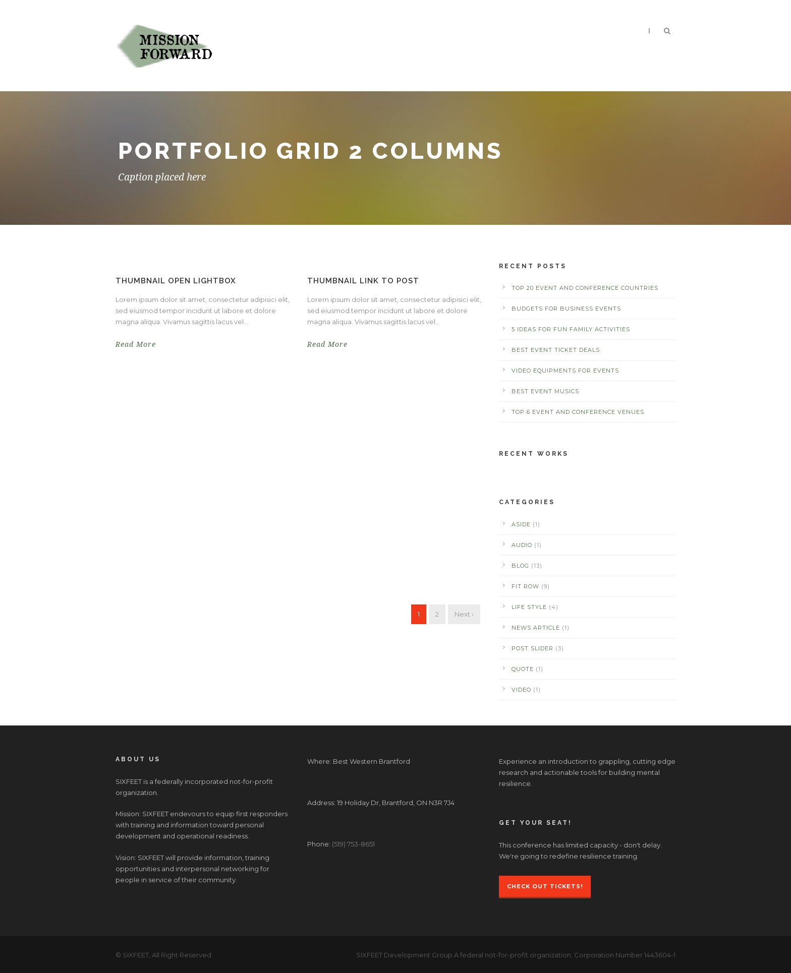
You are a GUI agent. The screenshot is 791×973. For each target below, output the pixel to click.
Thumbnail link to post (363, 280)
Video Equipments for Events (565, 370)
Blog (520, 565)
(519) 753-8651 (353, 844)
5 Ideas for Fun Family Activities (571, 329)
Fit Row (525, 586)
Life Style (529, 607)
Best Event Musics (545, 391)
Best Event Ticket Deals (556, 349)
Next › (464, 614)
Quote (523, 669)
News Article (536, 627)
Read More (136, 344)
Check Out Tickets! (545, 886)
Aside (521, 524)
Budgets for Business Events (566, 308)
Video (521, 689)
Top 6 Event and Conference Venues (578, 411)
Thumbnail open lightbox (176, 280)
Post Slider (532, 648)
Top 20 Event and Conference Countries (585, 287)
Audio (522, 545)
